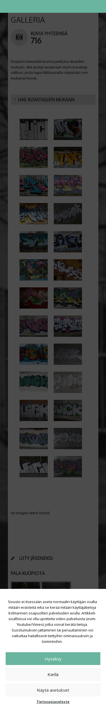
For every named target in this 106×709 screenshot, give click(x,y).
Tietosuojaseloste (53, 701)
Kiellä (53, 674)
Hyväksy (53, 659)
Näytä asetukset (53, 690)
